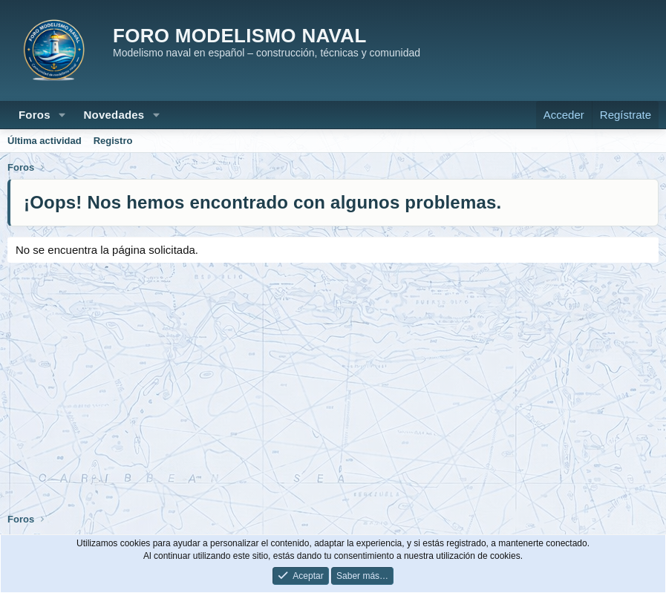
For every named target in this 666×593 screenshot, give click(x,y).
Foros (34, 114)
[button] (62, 114)
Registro (113, 140)
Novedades (114, 114)
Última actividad (44, 140)
